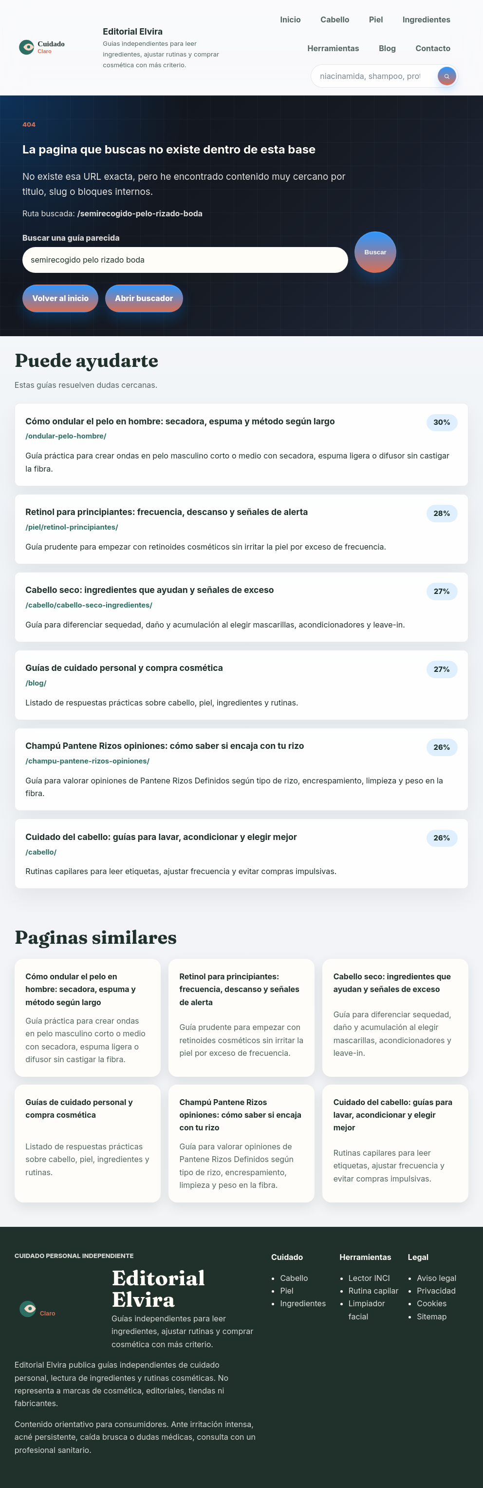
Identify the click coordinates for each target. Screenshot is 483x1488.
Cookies (431, 1303)
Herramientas (333, 48)
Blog (387, 48)
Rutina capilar (374, 1291)
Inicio (290, 19)
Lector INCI (369, 1278)
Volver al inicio (60, 298)
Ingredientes (426, 19)
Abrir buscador (144, 298)
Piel (376, 19)
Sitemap (431, 1316)
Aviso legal (436, 1278)
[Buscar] (447, 76)
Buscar (376, 252)
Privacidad (436, 1291)
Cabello (334, 19)
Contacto (432, 48)
